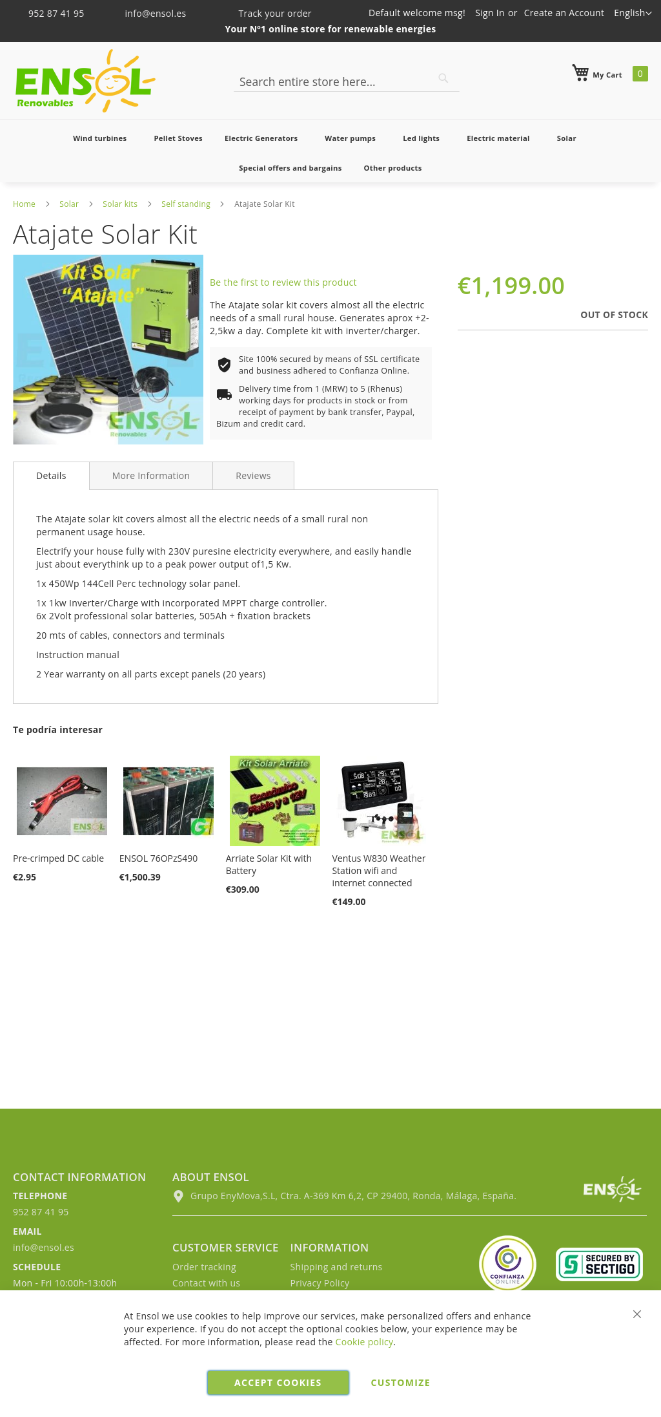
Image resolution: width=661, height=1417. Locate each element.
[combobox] (347, 81)
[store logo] (85, 80)
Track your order (266, 13)
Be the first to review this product (283, 282)
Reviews (253, 475)
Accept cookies (277, 1382)
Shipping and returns (336, 1267)
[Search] (443, 78)
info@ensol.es (148, 13)
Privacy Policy (320, 1283)
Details (51, 475)
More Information (151, 475)
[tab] (51, 476)
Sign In (490, 12)
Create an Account (564, 12)
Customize (401, 1382)
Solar (69, 203)
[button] (633, 13)
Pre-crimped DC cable (58, 858)
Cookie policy (365, 1342)
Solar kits (120, 203)
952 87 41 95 (50, 13)
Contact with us (206, 1283)
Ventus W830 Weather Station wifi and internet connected (378, 870)
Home (24, 203)
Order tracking (204, 1267)
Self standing (185, 203)
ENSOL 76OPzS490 (158, 858)
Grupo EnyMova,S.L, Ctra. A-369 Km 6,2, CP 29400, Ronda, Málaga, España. (344, 1195)
